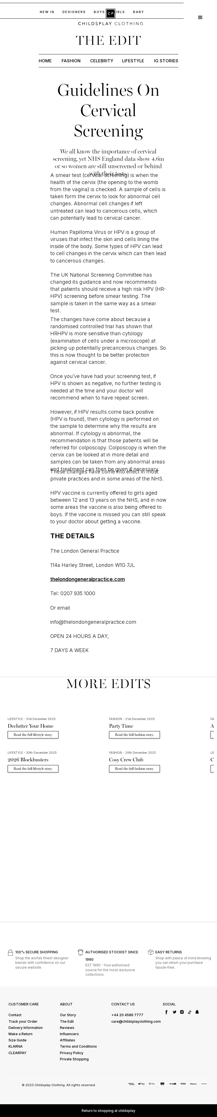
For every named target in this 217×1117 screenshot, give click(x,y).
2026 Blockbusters (28, 760)
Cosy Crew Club (126, 760)
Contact (14, 1015)
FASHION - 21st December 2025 (132, 719)
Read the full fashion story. (134, 735)
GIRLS (119, 12)
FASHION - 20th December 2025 (132, 752)
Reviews (67, 1028)
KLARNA (15, 1046)
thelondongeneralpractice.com (87, 579)
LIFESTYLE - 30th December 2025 (32, 752)
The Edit (67, 1021)
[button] (200, 17)
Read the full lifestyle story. (33, 735)
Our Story (68, 1015)
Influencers (69, 1034)
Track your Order (23, 1021)
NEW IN (47, 12)
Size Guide (17, 1040)
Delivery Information (25, 1028)
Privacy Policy (71, 1053)
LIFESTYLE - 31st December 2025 (32, 719)
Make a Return (20, 1034)
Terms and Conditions (78, 1046)
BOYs (99, 12)
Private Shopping (74, 1059)
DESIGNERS (74, 12)
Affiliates (67, 1040)
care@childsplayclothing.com (136, 1021)
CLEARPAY (17, 1053)
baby (138, 12)
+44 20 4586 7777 (127, 1015)
